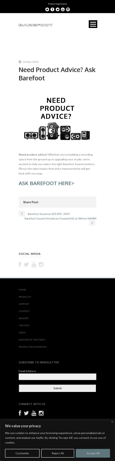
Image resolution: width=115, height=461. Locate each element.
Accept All (93, 453)
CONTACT (24, 311)
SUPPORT (24, 303)
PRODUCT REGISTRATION (33, 346)
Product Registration (57, 4)
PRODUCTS (25, 296)
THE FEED (24, 325)
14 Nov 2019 (31, 62)
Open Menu (93, 24)
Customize (22, 453)
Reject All (58, 453)
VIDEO (22, 332)
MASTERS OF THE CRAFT (32, 339)
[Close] (112, 422)
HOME (22, 289)
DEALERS (23, 318)
